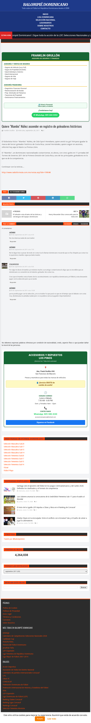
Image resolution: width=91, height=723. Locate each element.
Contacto (45, 28)
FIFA (4, 691)
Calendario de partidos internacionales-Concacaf (21, 673)
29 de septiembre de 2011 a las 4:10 (22, 235)
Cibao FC (6, 679)
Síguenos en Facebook (45, 422)
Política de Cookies (10, 608)
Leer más (51, 719)
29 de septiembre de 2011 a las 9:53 (22, 266)
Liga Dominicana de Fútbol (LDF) (15, 697)
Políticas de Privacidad (11, 611)
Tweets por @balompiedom (14, 539)
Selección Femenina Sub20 (14, 456)
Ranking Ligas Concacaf (12, 703)
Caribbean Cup (8, 639)
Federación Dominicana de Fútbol (15, 685)
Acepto (40, 719)
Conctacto (6, 620)
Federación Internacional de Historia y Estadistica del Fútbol (25, 688)
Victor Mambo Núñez (17, 192)
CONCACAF (7, 682)
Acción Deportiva (9, 667)
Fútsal (6, 468)
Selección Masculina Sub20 (14, 444)
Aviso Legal (7, 614)
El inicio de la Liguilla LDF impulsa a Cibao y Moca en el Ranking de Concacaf (46, 507)
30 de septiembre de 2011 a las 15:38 (23, 290)
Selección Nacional (45, 20)
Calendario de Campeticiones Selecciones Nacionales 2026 (25, 636)
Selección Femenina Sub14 (14, 465)
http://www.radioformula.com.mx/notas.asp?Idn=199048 (26, 172)
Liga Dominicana (45, 17)
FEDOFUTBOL (8, 642)
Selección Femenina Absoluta (14, 708)
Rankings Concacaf (10, 706)
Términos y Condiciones (12, 617)
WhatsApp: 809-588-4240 (45, 414)
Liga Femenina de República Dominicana (18, 654)
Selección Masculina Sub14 (14, 453)
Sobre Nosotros (45, 26)
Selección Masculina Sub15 (14, 450)
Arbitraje (6, 633)
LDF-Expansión (8, 651)
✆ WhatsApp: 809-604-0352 (46, 115)
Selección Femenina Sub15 (14, 462)
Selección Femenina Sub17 (14, 459)
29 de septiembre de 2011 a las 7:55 (22, 249)
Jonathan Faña (8, 648)
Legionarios (46, 23)
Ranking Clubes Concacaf (12, 700)
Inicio (45, 14)
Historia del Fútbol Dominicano (14, 645)
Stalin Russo (14, 264)
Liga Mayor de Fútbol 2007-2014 (15, 657)
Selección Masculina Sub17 (14, 447)
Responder (13, 241)
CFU (4, 676)
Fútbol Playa (8, 471)
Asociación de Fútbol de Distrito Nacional (18, 670)
